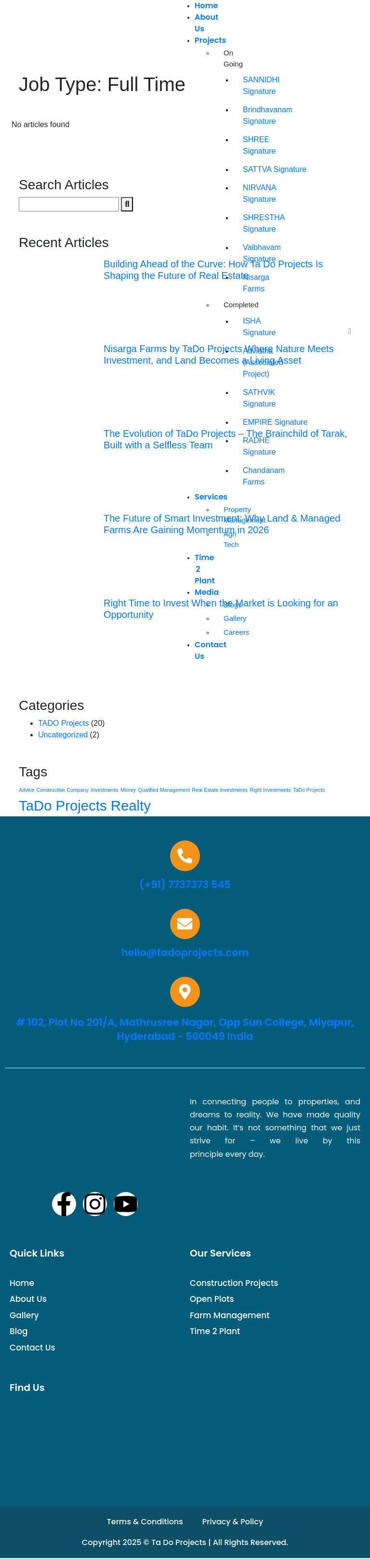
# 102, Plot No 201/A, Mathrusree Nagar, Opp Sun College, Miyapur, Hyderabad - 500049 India (185, 1030)
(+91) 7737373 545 (185, 884)
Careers (228, 632)
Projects (210, 40)
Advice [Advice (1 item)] (26, 790)
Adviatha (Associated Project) (247, 362)
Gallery (228, 618)
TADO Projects (63, 723)
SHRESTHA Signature (247, 223)
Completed (228, 305)
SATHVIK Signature (247, 398)
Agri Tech (228, 539)
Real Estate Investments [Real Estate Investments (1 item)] (220, 790)
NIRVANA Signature (247, 193)
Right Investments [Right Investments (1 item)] (270, 790)
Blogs (228, 605)
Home (206, 5)
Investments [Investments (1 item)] (104, 790)
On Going (228, 58)
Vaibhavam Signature (247, 253)
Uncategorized (63, 735)
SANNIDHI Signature (247, 85)
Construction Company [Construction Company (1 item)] (62, 790)
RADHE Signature (247, 446)
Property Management (228, 514)
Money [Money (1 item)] (128, 790)
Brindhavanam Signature (247, 115)
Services (211, 496)
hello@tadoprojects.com (185, 953)
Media (207, 592)
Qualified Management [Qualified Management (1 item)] (164, 790)
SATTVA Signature (247, 169)
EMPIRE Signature (247, 422)
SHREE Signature (247, 145)
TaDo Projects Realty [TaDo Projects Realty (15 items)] (85, 805)
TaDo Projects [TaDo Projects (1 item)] (309, 790)
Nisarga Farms (247, 283)
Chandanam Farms (247, 476)
